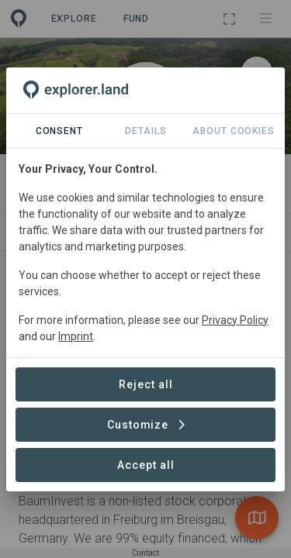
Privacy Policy (235, 320)
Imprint (75, 336)
